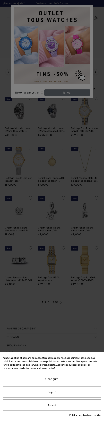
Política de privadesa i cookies (85, 415)
